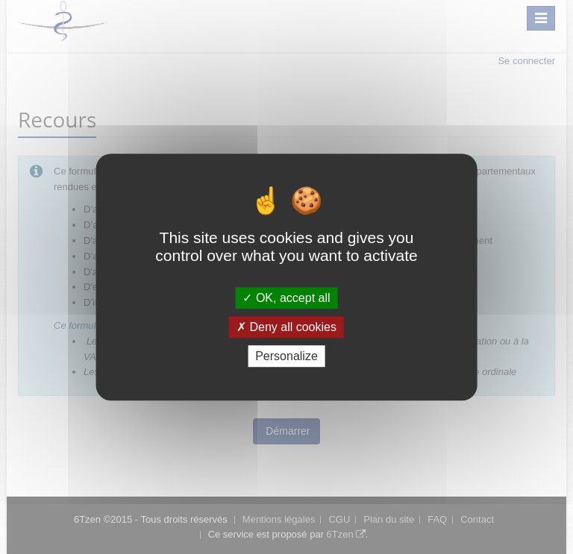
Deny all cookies (286, 327)
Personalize (286, 356)
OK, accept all (286, 298)
